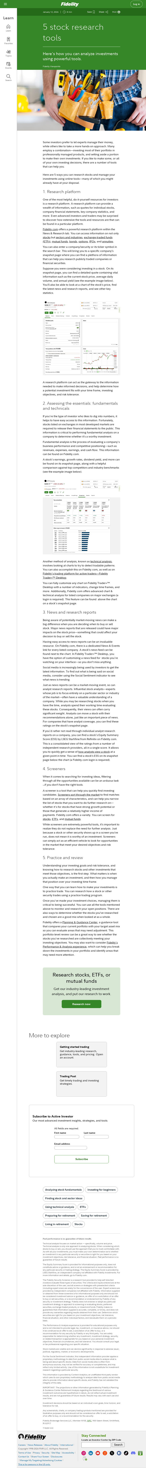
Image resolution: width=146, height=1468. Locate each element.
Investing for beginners (101, 1189)
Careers (22, 1444)
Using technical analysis (59, 1207)
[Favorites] (8, 41)
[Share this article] (103, 12)
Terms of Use (24, 1452)
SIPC (89, 1420)
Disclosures (56, 1456)
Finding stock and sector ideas (63, 1198)
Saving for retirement (94, 1215)
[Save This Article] (91, 12)
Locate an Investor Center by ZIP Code (101, 1439)
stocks (46, 237)
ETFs (55, 819)
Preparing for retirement (60, 1215)
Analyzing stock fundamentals (63, 1189)
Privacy (36, 1452)
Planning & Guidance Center (79, 922)
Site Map (56, 1452)
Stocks (78, 1224)
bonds (73, 241)
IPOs (92, 241)
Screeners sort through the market (79, 794)
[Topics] (8, 53)
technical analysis (101, 561)
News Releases (35, 1444)
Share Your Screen (40, 1456)
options (83, 241)
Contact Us (23, 1456)
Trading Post (68, 1076)
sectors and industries (69, 237)
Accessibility (68, 1452)
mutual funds (60, 241)
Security (45, 1452)
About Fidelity (51, 1444)
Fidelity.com (50, 229)
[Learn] (8, 28)
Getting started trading (74, 1046)
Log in (136, 4)
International (66, 1444)
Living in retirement (57, 1224)
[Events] (8, 65)
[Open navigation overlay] (5, 4)
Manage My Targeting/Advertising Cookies (41, 1460)
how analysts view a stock (94, 752)
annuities (107, 241)
